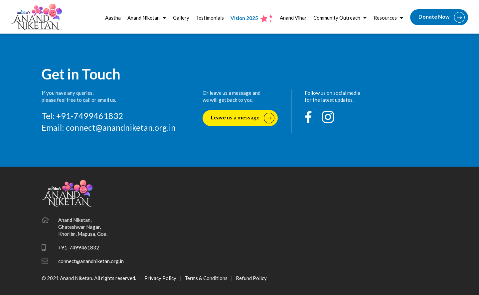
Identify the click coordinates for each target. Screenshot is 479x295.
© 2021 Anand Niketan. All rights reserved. (89, 278)
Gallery (181, 18)
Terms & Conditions (206, 278)
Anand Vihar (293, 18)
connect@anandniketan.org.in (121, 127)
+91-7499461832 (78, 247)
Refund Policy (251, 278)
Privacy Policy (160, 278)
